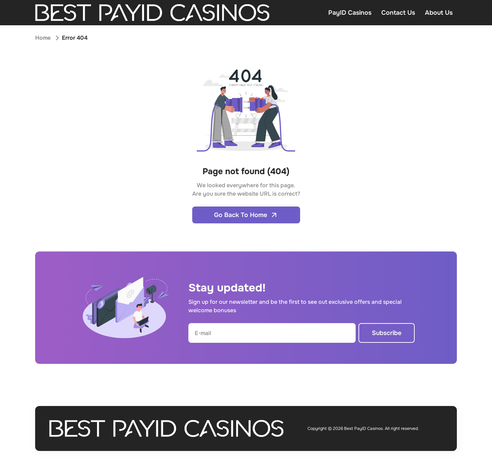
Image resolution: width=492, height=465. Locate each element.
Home (43, 37)
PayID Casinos (349, 13)
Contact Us (398, 13)
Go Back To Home (246, 215)
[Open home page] (152, 12)
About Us (439, 13)
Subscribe (386, 333)
